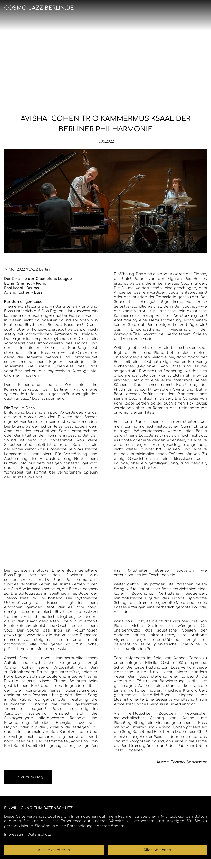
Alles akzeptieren (54, 850)
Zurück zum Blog (27, 777)
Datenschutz (39, 834)
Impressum (14, 834)
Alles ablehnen (157, 850)
